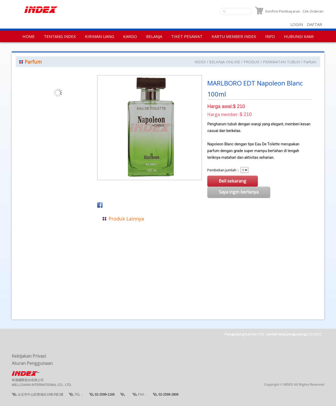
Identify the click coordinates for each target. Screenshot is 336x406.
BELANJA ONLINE (224, 61)
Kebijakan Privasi (29, 356)
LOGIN (296, 24)
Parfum (309, 61)
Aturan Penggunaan (32, 363)
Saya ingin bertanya (239, 192)
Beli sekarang (232, 181)
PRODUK (251, 61)
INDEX (200, 61)
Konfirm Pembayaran (282, 11)
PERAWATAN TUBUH (281, 61)
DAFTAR (314, 24)
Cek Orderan (313, 11)
